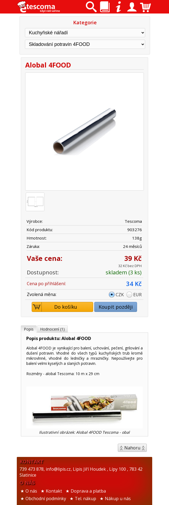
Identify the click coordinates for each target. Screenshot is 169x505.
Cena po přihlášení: (46, 284)
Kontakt (54, 491)
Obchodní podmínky (45, 498)
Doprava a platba (88, 491)
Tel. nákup (85, 498)
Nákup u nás (118, 498)
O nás (31, 491)
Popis (29, 329)
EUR (137, 295)
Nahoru (132, 448)
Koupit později (116, 307)
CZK (120, 295)
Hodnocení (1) (52, 329)
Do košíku (54, 307)
